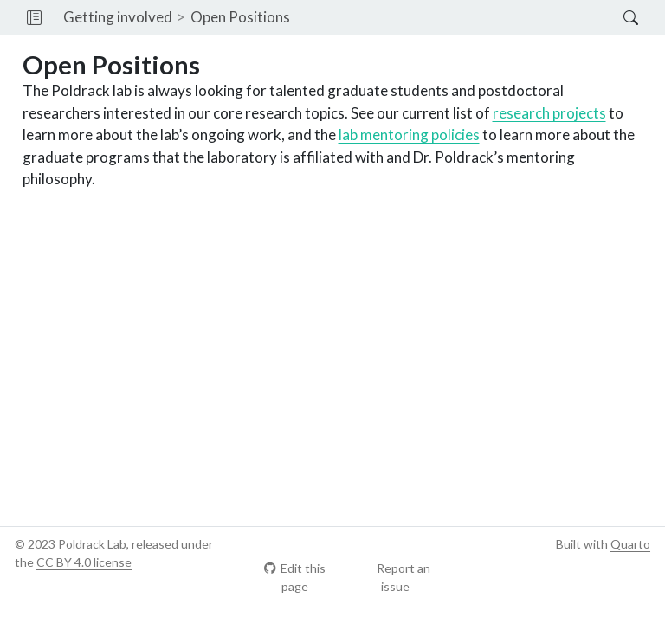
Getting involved (117, 17)
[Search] (616, 17)
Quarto (630, 543)
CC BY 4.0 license (84, 562)
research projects (549, 113)
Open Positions (240, 17)
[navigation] (456, 17)
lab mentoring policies (409, 134)
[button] (34, 17)
